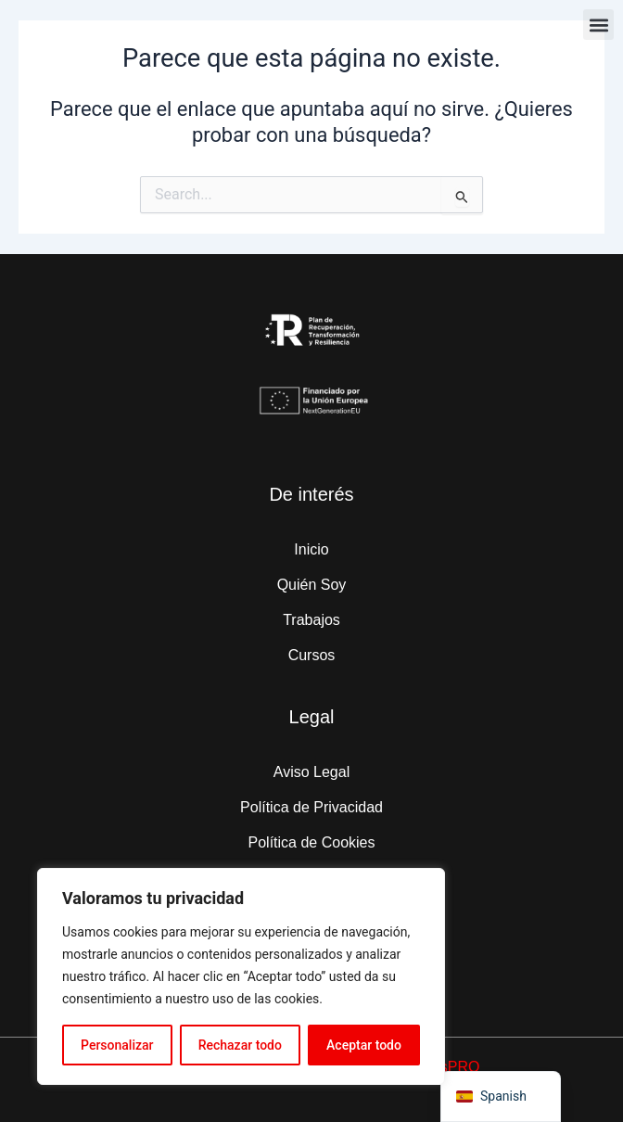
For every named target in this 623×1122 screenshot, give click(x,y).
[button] (598, 24)
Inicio (311, 549)
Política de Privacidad (311, 807)
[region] (241, 976)
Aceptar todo (363, 1045)
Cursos (312, 655)
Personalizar (117, 1045)
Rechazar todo (240, 1045)
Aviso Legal (311, 772)
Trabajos (311, 620)
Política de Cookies (311, 842)
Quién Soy (312, 585)
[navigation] (500, 1096)
